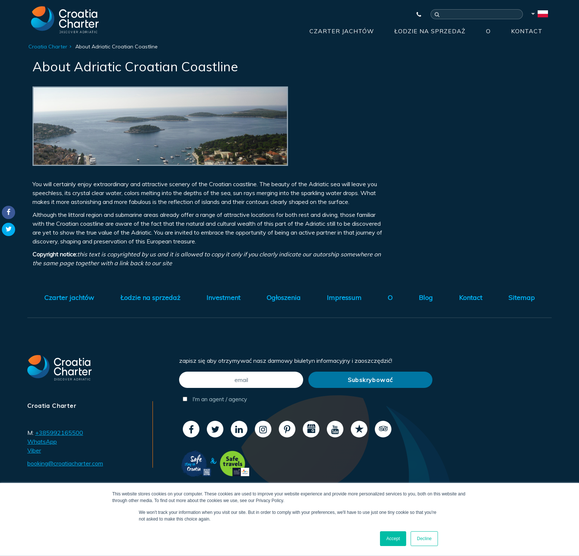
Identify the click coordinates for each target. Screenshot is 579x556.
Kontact (526, 31)
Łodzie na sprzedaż (430, 31)
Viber (34, 450)
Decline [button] (424, 538)
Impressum (344, 297)
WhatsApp (42, 441)
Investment (223, 297)
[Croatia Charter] (65, 20)
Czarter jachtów (341, 31)
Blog (426, 297)
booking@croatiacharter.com (65, 463)
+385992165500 (59, 432)
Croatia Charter (47, 46)
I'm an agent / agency (215, 399)
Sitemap (521, 297)
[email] (241, 380)
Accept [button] (393, 538)
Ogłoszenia (284, 297)
